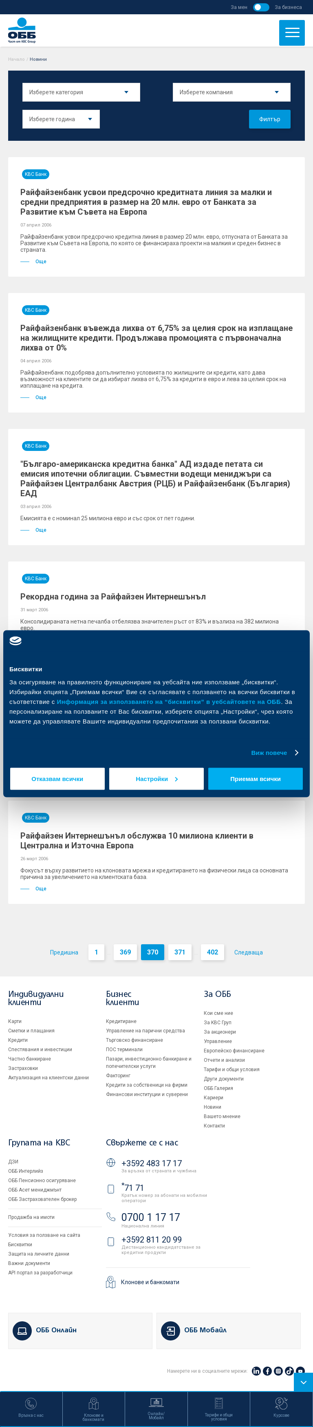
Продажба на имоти (31, 1217)
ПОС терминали (124, 1049)
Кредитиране (121, 1021)
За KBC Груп (217, 1022)
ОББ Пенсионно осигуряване (42, 1180)
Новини (212, 1107)
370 (152, 952)
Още (33, 261)
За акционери (220, 1032)
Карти (15, 1021)
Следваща (248, 952)
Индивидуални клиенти (36, 999)
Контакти (214, 1126)
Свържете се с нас (142, 1143)
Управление (218, 1041)
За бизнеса (288, 7)
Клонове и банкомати (150, 1282)
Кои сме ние (218, 1013)
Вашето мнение (222, 1116)
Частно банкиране (29, 1059)
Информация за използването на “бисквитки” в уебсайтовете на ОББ (169, 701)
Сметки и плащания (31, 1031)
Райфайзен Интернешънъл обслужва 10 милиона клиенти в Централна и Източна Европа (136, 840)
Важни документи (29, 1263)
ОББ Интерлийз (25, 1171)
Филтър (269, 119)
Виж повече (269, 752)
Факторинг (118, 1076)
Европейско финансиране (234, 1051)
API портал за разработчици (40, 1273)
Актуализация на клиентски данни (48, 1078)
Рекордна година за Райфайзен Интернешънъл (113, 596)
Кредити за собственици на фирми (146, 1085)
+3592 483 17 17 (151, 1163)
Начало (16, 59)
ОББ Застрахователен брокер (42, 1199)
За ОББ (217, 995)
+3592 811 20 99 (151, 1240)
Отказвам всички (57, 778)
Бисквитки (20, 1244)
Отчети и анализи (224, 1060)
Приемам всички (255, 778)
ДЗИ (13, 1162)
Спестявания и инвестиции (40, 1049)
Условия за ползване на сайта (44, 1235)
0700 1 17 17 (150, 1217)
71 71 (132, 1188)
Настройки (157, 778)
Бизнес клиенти (122, 999)
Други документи (224, 1079)
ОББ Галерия (218, 1088)
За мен (239, 7)
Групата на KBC (39, 1143)
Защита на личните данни (38, 1254)
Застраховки (23, 1068)
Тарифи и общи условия (232, 1069)
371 (179, 952)
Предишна (64, 952)
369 (125, 952)
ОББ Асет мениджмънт (35, 1190)
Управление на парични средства (145, 1031)
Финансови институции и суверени (147, 1094)
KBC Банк (35, 174)
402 (212, 952)
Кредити (18, 1040)
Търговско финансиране (134, 1040)
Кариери (213, 1098)
